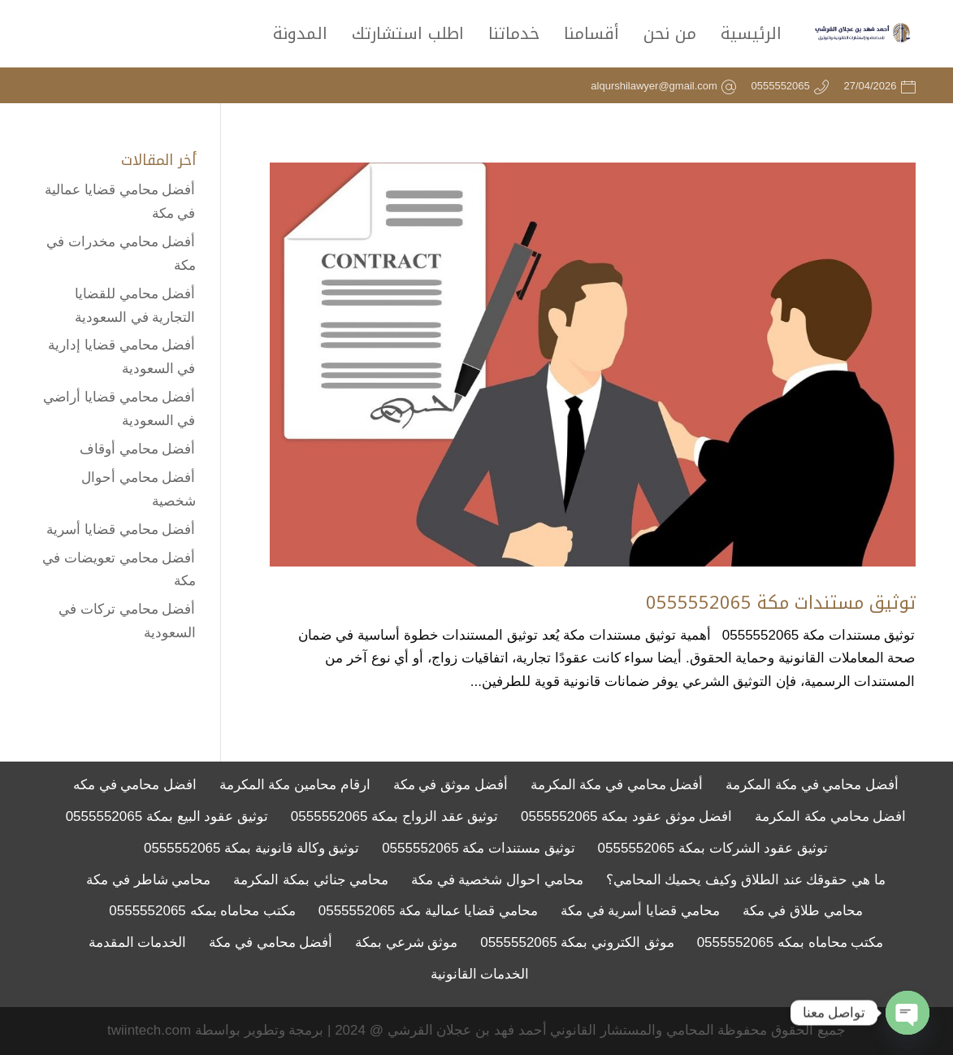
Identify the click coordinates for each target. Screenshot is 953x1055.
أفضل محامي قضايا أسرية (120, 529)
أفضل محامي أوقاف (137, 449)
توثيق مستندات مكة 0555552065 (781, 603)
